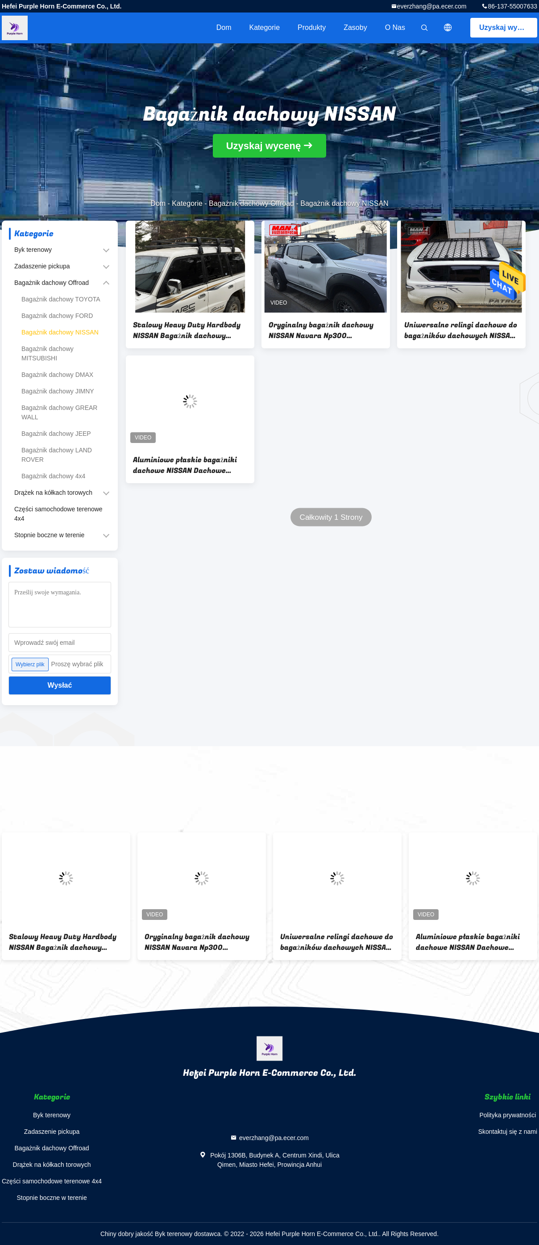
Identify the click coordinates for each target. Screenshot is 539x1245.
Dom (224, 27)
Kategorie (264, 27)
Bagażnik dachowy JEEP (56, 433)
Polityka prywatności (507, 1115)
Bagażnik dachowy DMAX (57, 374)
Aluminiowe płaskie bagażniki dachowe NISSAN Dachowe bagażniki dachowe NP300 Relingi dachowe (185, 465)
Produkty (312, 27)
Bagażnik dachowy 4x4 (53, 476)
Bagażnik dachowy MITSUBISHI (47, 353)
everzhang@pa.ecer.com (432, 6)
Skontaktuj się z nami (507, 1131)
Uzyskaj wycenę (506, 27)
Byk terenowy (33, 249)
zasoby (355, 27)
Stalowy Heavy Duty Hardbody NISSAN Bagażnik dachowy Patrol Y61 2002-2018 (186, 330)
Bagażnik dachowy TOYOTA (60, 299)
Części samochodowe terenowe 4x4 (58, 514)
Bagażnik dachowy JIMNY (57, 391)
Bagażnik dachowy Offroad (251, 203)
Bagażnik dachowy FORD (57, 315)
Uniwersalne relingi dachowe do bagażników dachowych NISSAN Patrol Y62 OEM (460, 330)
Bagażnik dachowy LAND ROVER (56, 455)
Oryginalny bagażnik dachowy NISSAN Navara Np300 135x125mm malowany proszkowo (321, 330)
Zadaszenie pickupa (42, 266)
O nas (395, 27)
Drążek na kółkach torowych (53, 492)
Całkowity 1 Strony (331, 517)
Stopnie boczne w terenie (49, 535)
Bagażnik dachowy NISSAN (60, 332)
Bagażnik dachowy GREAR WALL (59, 412)
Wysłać (60, 685)
